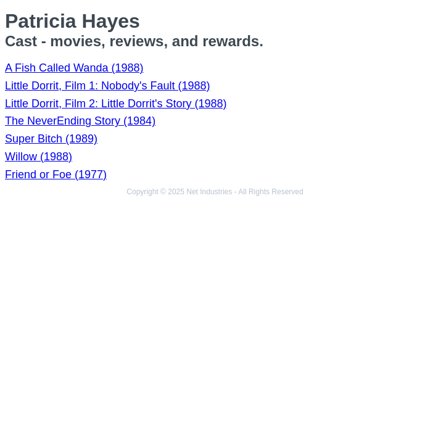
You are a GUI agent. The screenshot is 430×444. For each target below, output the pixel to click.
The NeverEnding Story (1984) (80, 121)
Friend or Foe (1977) (56, 174)
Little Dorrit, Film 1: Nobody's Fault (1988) (107, 86)
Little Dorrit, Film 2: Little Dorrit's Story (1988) (116, 103)
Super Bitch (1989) (51, 139)
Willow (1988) (38, 156)
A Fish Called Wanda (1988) (74, 68)
